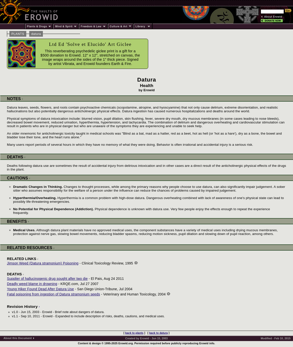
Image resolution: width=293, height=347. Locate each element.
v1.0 (15, 312)
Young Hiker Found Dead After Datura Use (40, 289)
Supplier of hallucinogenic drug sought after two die (47, 279)
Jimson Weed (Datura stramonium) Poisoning (43, 263)
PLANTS (17, 34)
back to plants (134, 332)
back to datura (158, 332)
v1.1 (15, 316)
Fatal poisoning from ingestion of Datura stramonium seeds (53, 294)
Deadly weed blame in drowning (32, 284)
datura (36, 34)
